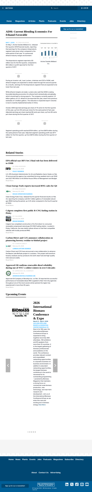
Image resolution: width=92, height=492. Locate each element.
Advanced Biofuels (19, 276)
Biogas (15, 194)
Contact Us (44, 484)
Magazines (20, 21)
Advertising (55, 484)
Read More (9, 180)
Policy (15, 171)
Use (34, 276)
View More (42, 405)
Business (21, 171)
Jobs (71, 21)
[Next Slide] (55, 365)
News (17, 446)
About (34, 484)
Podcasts (52, 21)
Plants (41, 21)
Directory (81, 21)
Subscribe (69, 446)
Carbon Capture (18, 248)
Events (63, 21)
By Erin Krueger (19, 166)
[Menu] (3, 8)
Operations (22, 194)
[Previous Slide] (8, 365)
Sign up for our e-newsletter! (73, 29)
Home (9, 21)
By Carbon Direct (20, 243)
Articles (31, 21)
